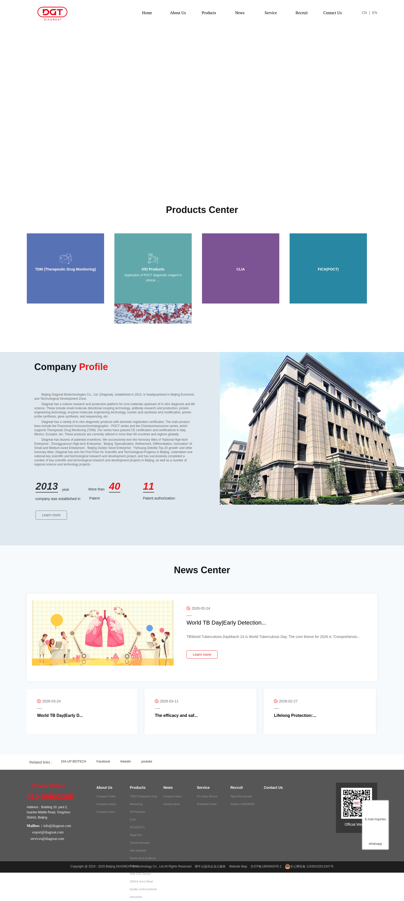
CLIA (133, 819)
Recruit (302, 13)
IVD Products (137, 811)
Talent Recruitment (241, 796)
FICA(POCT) (137, 827)
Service (271, 13)
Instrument (136, 897)
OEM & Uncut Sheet (141, 881)
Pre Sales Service (207, 796)
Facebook (103, 761)
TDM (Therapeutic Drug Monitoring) (143, 800)
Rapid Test (136, 835)
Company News (172, 796)
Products (209, 13)
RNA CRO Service (140, 873)
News (239, 13)
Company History (106, 804)
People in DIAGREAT (242, 804)
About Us (178, 13)
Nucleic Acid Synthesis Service (143, 862)
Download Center (207, 804)
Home (147, 13)
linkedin (125, 761)
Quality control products (143, 889)
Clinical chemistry (140, 842)
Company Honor (105, 811)
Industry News (171, 804)
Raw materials (138, 850)
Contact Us (332, 13)
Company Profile (105, 796)
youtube (146, 761)
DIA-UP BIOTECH (73, 761)
